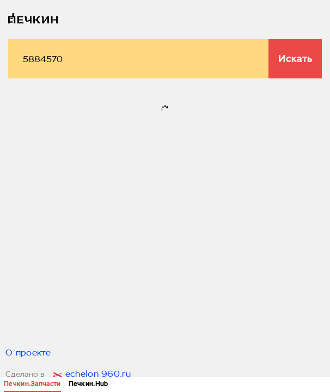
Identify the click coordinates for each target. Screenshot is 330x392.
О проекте (28, 353)
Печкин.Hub (88, 383)
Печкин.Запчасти (32, 383)
